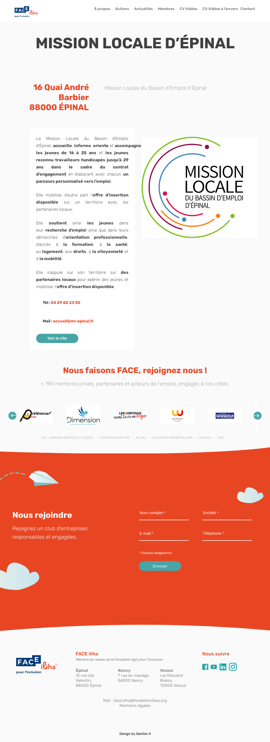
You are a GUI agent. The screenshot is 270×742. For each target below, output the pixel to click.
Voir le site (57, 338)
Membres (166, 9)
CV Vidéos (188, 9)
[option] (36, 415)
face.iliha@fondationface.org (140, 700)
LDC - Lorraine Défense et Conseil (67, 437)
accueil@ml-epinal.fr (73, 321)
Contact (247, 9)
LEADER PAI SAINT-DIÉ (114, 437)
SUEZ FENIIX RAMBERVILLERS (172, 437)
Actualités (143, 9)
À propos (102, 9)
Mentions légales (135, 705)
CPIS (221, 437)
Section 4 (143, 734)
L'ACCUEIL (205, 437)
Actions (122, 9)
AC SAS (141, 437)
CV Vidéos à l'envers (220, 9)
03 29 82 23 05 (65, 302)
